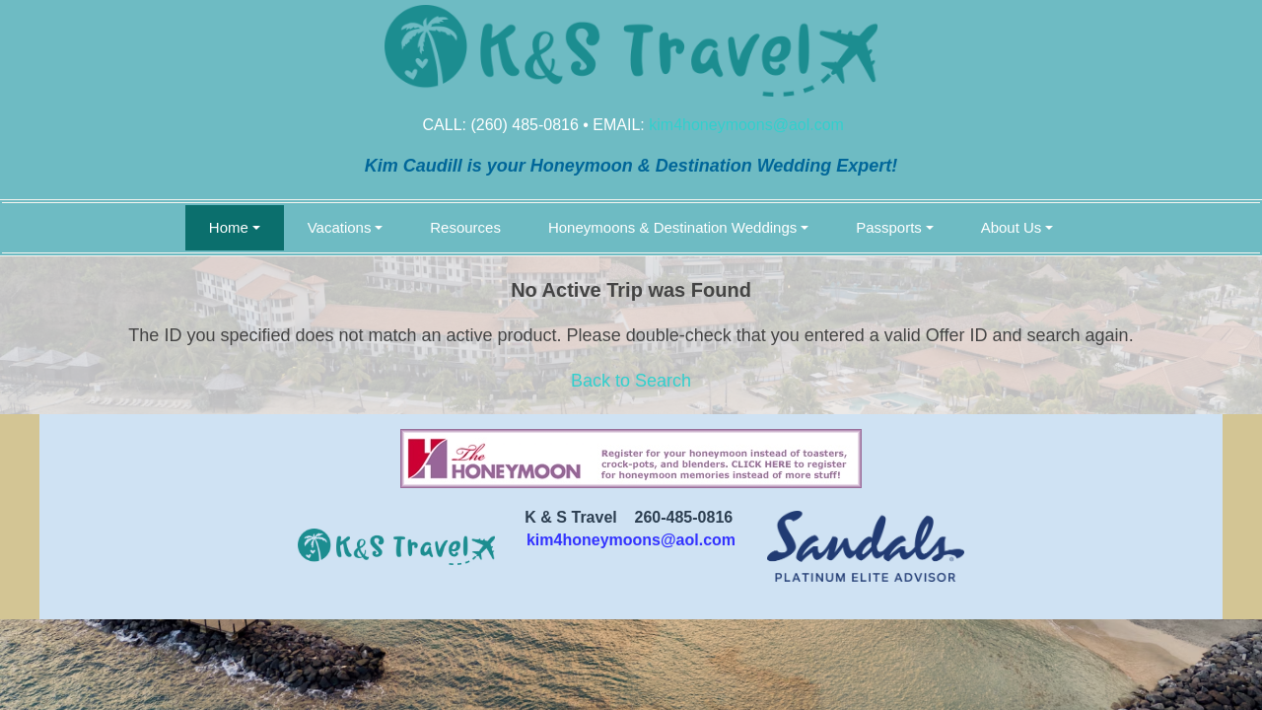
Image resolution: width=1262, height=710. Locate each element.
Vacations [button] (340, 227)
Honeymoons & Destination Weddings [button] (672, 227)
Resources (465, 227)
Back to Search (631, 380)
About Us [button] (1011, 227)
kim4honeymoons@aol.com (746, 124)
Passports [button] (889, 227)
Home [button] (228, 227)
